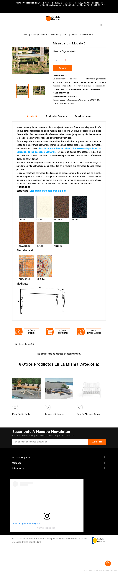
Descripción (32, 116)
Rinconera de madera (55, 414)
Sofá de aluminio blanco (88, 414)
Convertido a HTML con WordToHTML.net (100, 571)
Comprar (62, 68)
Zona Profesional (83, 116)
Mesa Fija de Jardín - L (22, 414)
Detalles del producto (56, 116)
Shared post (43, 528)
